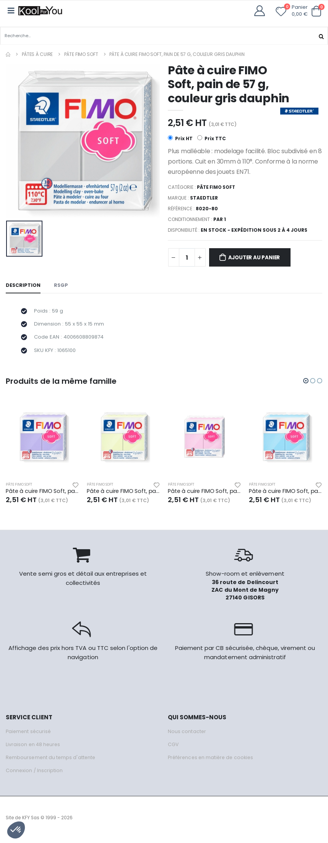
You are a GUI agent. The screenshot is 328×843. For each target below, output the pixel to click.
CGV (173, 748)
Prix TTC (211, 138)
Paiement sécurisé (29, 735)
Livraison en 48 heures (34, 748)
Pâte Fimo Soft (81, 54)
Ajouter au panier (257, 258)
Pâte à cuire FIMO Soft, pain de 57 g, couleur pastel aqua (285, 495)
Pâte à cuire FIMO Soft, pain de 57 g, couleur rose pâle (204, 495)
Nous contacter (187, 735)
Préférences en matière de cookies (212, 761)
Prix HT (180, 138)
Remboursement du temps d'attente (51, 761)
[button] (316, 11)
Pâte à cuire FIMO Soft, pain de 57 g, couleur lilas (42, 495)
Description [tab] (23, 286)
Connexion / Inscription (34, 774)
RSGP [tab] (61, 286)
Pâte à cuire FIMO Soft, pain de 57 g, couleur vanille (123, 495)
